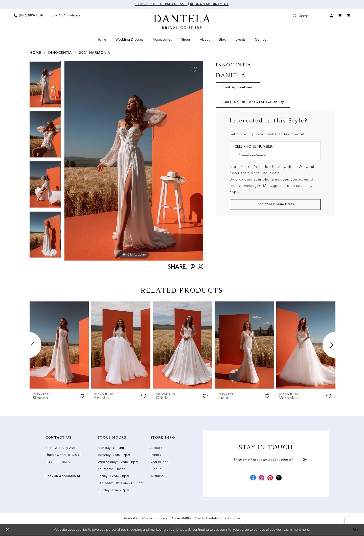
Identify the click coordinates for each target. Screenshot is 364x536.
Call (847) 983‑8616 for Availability (253, 102)
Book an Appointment (209, 4)
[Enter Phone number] (273, 155)
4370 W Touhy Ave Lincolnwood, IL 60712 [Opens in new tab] (63, 452)
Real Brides (159, 462)
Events (155, 455)
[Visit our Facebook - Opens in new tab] (252, 478)
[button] (331, 15)
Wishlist (156, 476)
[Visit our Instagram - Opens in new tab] (261, 478)
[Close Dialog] (7, 530)
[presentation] (59, 345)
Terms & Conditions (138, 519)
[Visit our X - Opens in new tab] (280, 478)
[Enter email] (266, 460)
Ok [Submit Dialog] (355, 530)
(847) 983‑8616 (58, 462)
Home (35, 53)
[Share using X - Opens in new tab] (200, 267)
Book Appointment (238, 87)
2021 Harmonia (94, 53)
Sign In (156, 469)
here (305, 530)
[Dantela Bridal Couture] (182, 22)
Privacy (162, 519)
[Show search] (308, 15)
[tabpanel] (45, 86)
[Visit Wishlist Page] (340, 15)
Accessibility (181, 519)
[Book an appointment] (67, 15)
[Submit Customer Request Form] (275, 204)
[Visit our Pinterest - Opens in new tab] (270, 478)
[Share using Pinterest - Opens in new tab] (192, 267)
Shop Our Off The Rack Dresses (161, 4)
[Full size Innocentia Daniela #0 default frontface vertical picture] (133, 161)
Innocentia (60, 53)
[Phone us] (28, 15)
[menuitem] (28, 15)
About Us (157, 448)
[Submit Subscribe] (305, 460)
